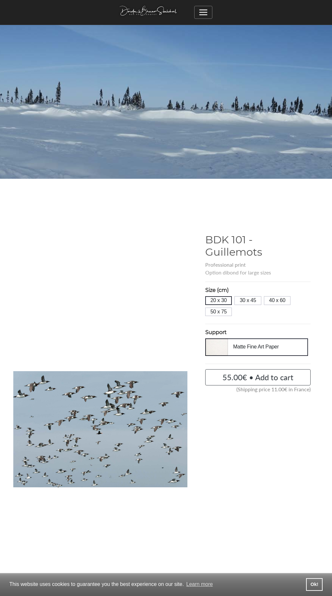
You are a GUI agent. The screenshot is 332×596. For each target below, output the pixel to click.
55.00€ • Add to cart (257, 377)
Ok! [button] (314, 584)
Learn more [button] (199, 584)
